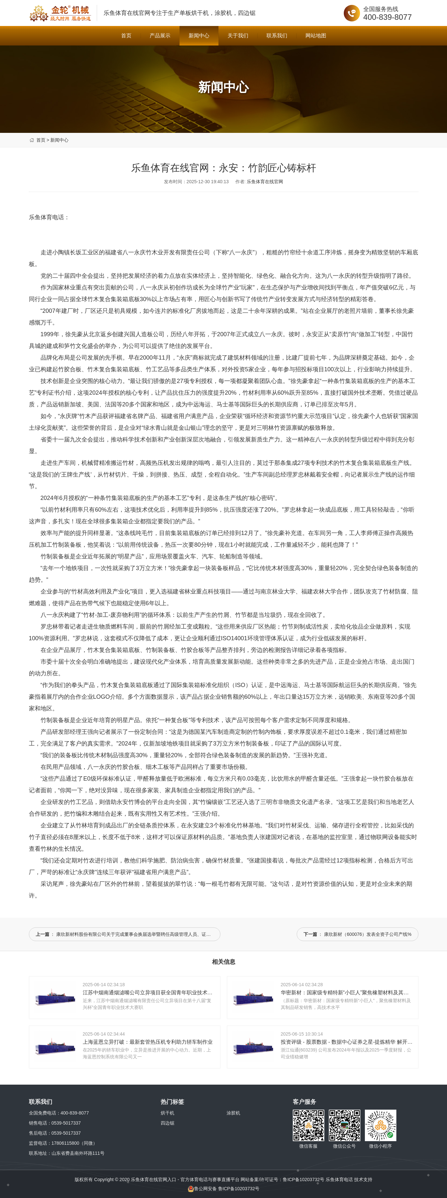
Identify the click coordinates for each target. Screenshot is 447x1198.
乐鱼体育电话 (339, 1179)
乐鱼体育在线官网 (136, 13)
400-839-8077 (387, 17)
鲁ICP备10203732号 (303, 1179)
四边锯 (167, 1123)
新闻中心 (199, 35)
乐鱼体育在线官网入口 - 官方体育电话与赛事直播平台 (185, 1179)
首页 (126, 35)
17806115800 (66, 1143)
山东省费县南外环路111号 (78, 1153)
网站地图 (315, 35)
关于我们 (238, 35)
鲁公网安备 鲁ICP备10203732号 (224, 1189)
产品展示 (160, 35)
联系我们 (277, 35)
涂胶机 (233, 1112)
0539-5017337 (66, 1123)
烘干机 (167, 1112)
